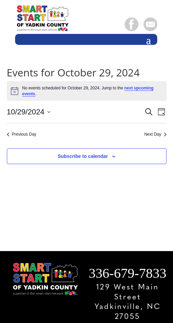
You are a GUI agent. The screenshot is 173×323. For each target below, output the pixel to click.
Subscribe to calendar (83, 156)
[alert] (86, 91)
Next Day (155, 134)
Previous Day (21, 134)
